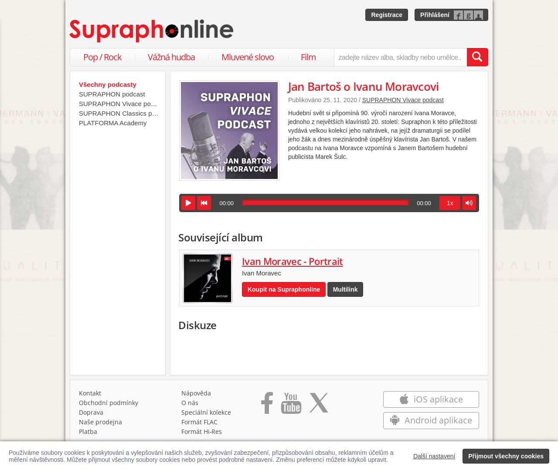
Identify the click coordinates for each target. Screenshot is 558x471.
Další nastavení (434, 456)
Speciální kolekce (206, 412)
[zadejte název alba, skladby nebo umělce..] (400, 57)
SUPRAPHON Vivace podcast (403, 99)
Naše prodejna (100, 422)
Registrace (386, 14)
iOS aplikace (431, 399)
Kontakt (90, 393)
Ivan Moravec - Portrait (292, 261)
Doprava (91, 412)
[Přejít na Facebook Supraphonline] (267, 406)
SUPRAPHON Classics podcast (120, 113)
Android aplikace (431, 420)
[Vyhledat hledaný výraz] (477, 57)
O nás (189, 403)
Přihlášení (434, 14)
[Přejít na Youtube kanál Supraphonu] (291, 406)
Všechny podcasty (107, 84)
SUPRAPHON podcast (112, 94)
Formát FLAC (199, 422)
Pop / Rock (102, 57)
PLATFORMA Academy (113, 123)
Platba (88, 431)
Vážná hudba (171, 57)
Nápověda (196, 393)
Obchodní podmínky (108, 403)
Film (308, 57)
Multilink (345, 289)
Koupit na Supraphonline (284, 289)
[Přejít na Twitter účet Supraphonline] (319, 406)
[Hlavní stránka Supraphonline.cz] (152, 31)
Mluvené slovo (247, 57)
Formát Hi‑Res (201, 431)
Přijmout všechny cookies (506, 456)
